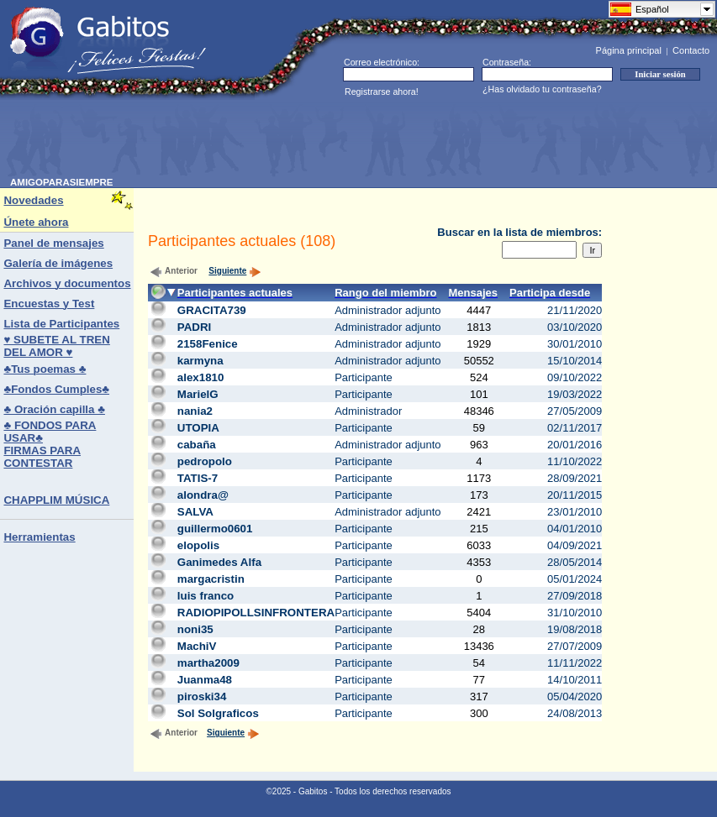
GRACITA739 (211, 310)
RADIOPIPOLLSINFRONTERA (256, 612)
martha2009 (208, 663)
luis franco (205, 595)
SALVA (195, 511)
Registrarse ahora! (382, 91)
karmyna (200, 360)
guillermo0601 (215, 528)
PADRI (194, 327)
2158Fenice (207, 344)
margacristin (211, 579)
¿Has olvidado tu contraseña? (542, 89)
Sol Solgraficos (218, 713)
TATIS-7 (197, 478)
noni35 (195, 629)
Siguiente (234, 270)
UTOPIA (198, 428)
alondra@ (203, 495)
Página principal (629, 50)
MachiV (197, 646)
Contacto (690, 50)
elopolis (198, 545)
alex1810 (200, 377)
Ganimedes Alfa (219, 562)
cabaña (196, 444)
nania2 (195, 411)
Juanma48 (204, 679)
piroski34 (202, 696)
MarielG (198, 394)
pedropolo (204, 461)
